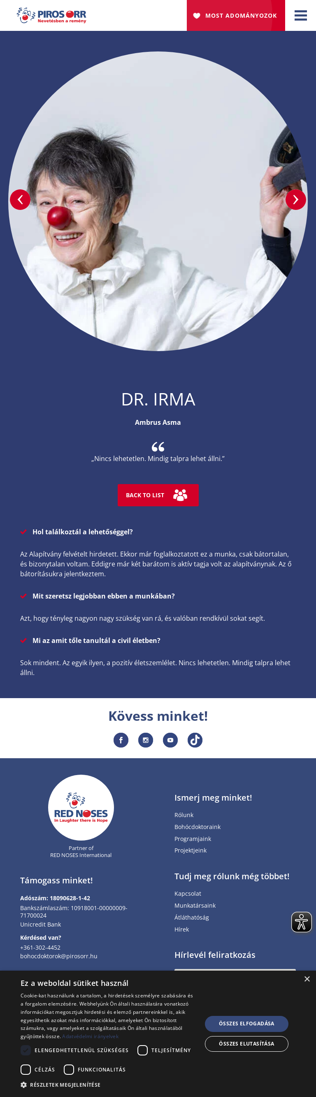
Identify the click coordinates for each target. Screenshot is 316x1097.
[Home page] (81, 807)
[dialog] (158, 1034)
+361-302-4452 (40, 947)
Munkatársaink (195, 905)
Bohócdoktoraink (197, 827)
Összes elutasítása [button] (246, 1043)
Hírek (181, 929)
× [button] (307, 979)
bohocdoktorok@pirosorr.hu (59, 956)
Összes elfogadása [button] (246, 1023)
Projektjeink (190, 850)
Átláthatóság (191, 917)
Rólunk (183, 815)
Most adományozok (241, 15)
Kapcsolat (187, 893)
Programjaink (192, 839)
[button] (109, 1085)
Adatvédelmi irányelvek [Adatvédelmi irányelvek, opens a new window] (90, 1036)
